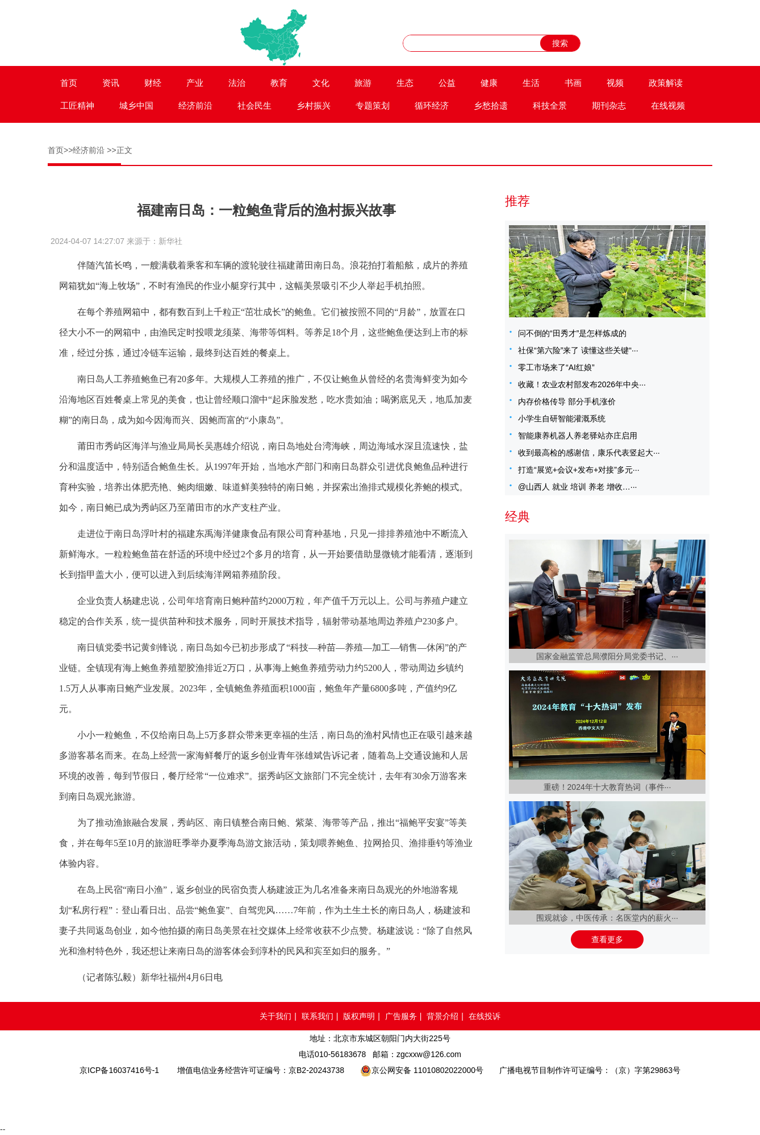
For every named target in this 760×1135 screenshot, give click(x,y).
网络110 (277, 1098)
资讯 (110, 83)
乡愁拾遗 (491, 105)
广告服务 (401, 1016)
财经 (152, 83)
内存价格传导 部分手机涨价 (567, 401)
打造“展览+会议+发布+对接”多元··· (579, 469)
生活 (531, 83)
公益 (447, 83)
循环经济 (432, 105)
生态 (405, 83)
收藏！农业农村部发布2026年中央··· (582, 384)
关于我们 (275, 1016)
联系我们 (317, 1016)
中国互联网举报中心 (413, 1098)
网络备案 (344, 1098)
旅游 (362, 83)
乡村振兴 (314, 105)
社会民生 (254, 105)
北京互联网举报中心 (479, 1098)
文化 (320, 83)
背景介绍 (442, 1016)
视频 (615, 83)
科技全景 (550, 105)
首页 (68, 83)
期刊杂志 (609, 105)
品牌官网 (194, 1098)
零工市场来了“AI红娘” (556, 367)
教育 (278, 83)
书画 (573, 83)
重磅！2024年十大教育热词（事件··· (607, 787)
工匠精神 (77, 105)
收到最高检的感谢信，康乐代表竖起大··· (589, 452)
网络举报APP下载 (565, 1098)
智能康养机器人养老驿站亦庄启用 (577, 435)
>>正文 (119, 150)
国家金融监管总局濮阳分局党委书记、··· (607, 656)
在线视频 (668, 105)
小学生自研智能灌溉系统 (562, 418)
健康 (489, 83)
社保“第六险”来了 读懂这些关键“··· (578, 350)
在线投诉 (484, 1016)
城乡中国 (136, 105)
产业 (194, 83)
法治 (236, 83)
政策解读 (666, 83)
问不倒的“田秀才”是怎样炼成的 (572, 333)
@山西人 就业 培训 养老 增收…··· (577, 486)
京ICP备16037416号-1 (119, 1070)
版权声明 (359, 1016)
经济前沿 (195, 105)
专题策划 (373, 105)
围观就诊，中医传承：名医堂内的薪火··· (607, 917)
